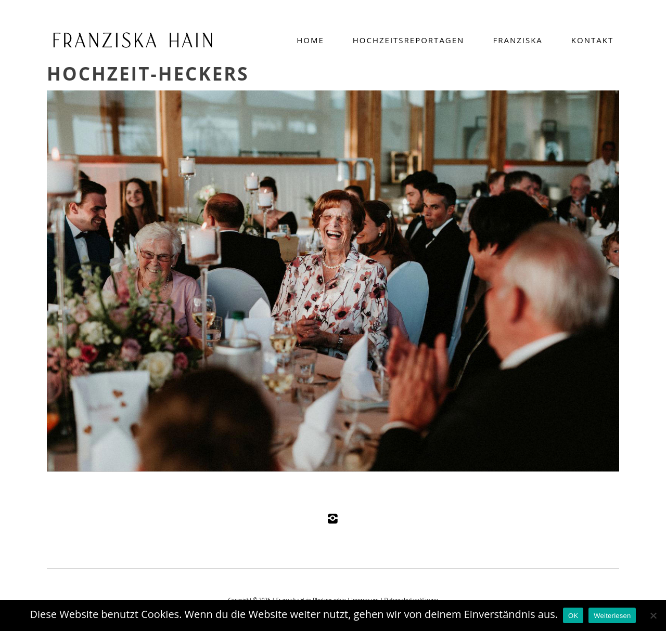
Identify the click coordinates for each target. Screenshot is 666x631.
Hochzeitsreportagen (409, 40)
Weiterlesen (612, 616)
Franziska (517, 40)
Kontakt (592, 40)
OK (573, 616)
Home (310, 40)
